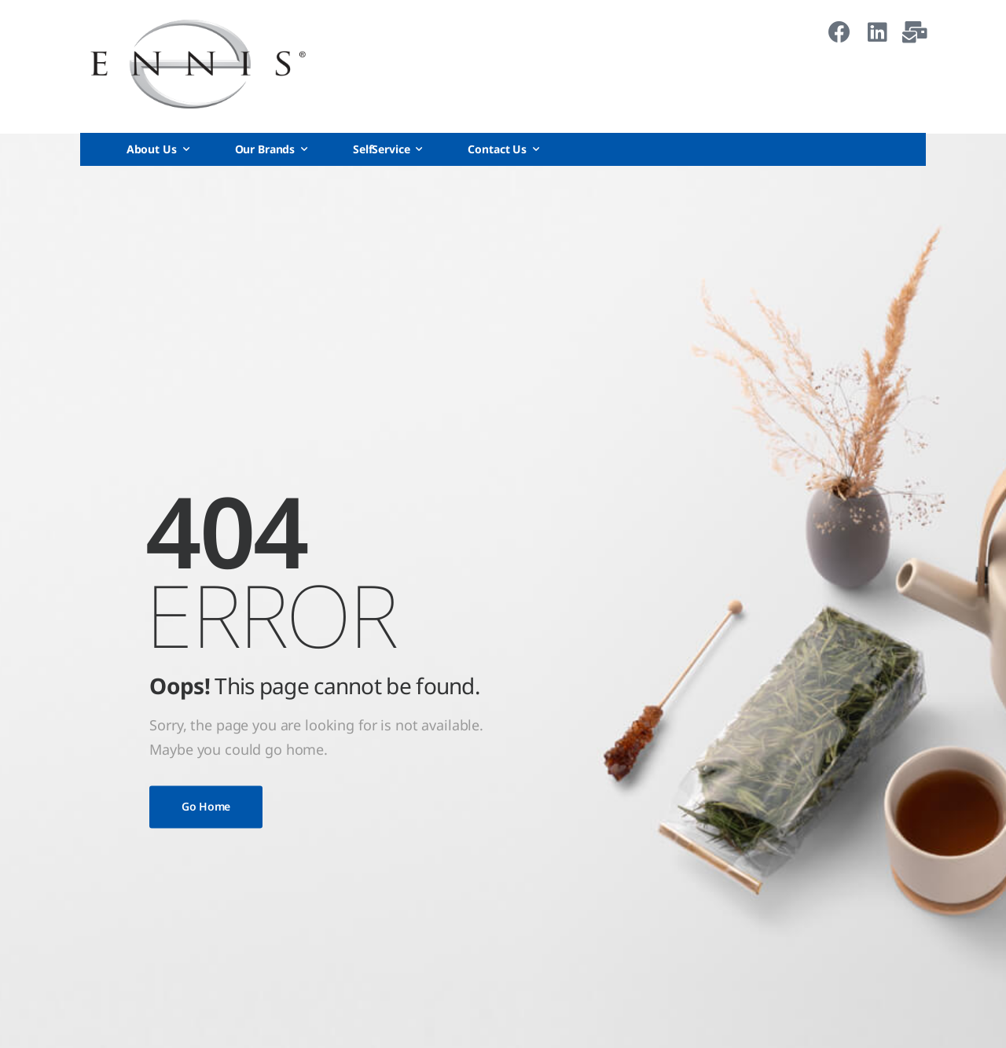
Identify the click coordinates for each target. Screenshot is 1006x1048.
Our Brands (265, 149)
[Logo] (198, 64)
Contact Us (497, 149)
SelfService (381, 149)
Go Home (206, 806)
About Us (152, 149)
